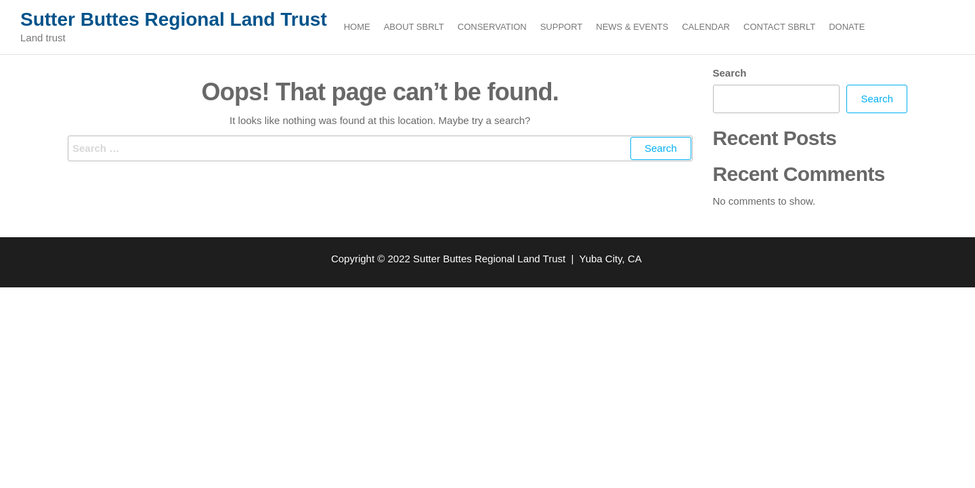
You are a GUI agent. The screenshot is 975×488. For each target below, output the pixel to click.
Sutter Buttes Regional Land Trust (173, 19)
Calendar (706, 27)
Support (561, 27)
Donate (847, 27)
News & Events (632, 27)
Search (730, 73)
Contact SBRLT (779, 27)
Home (357, 27)
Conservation (492, 27)
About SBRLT (414, 27)
